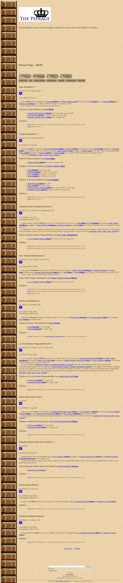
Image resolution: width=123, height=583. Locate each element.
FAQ (30, 80)
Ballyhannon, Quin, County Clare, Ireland (44, 155)
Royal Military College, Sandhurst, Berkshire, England (72, 366)
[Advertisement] (70, 47)
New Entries (23, 80)
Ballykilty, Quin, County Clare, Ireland (103, 231)
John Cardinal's (59, 581)
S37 (29, 248)
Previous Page (71, 80)
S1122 (30, 336)
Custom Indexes (39, 80)
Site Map (61, 80)
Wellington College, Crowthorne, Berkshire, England (53, 365)
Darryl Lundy (70, 574)
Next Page (81, 80)
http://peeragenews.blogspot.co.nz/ (55, 336)
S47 (29, 124)
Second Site (67, 581)
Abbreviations (52, 80)
